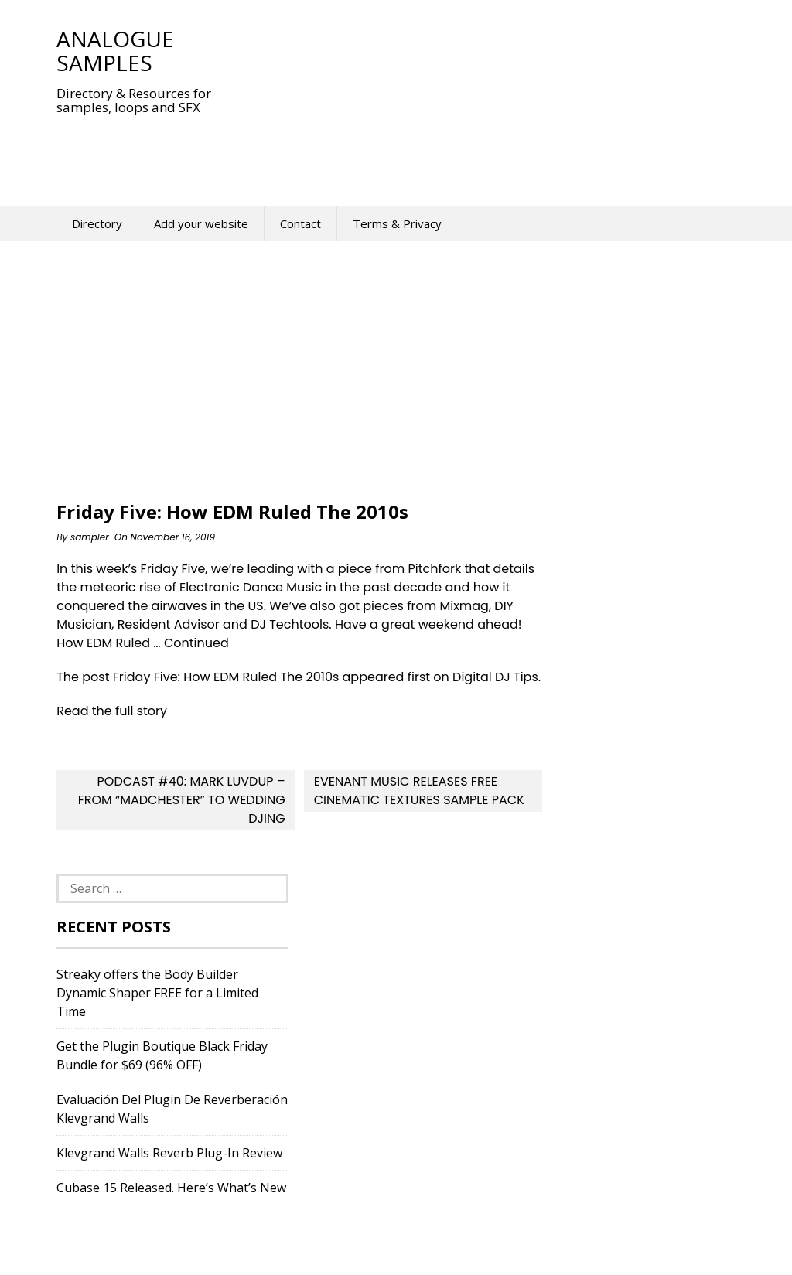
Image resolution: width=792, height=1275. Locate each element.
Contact (300, 223)
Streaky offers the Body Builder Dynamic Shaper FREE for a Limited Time (157, 993)
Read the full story (111, 711)
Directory (97, 223)
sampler (89, 537)
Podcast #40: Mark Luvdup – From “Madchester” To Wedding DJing (181, 799)
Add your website (201, 223)
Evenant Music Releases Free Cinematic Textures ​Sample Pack (419, 790)
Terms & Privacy (397, 223)
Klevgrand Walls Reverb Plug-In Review (169, 1152)
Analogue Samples (115, 50)
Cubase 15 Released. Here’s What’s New (171, 1187)
